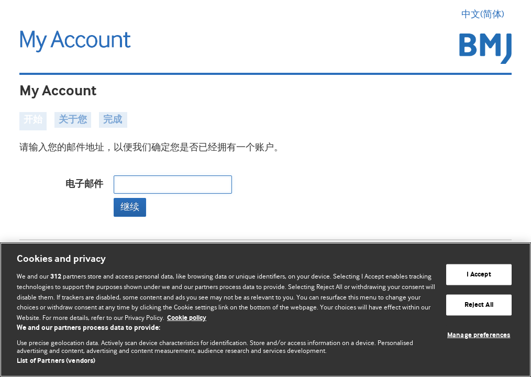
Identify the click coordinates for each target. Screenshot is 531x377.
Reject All (478, 305)
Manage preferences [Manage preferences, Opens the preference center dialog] (478, 335)
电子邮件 (84, 184)
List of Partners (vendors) (56, 361)
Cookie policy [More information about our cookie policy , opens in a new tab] (186, 318)
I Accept (479, 275)
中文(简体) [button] (486, 14)
